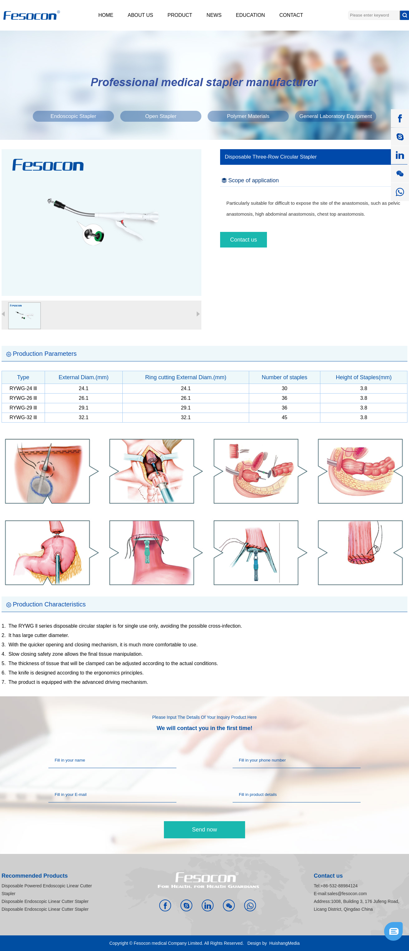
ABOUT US (140, 15)
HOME (105, 15)
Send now (204, 829)
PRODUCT (180, 15)
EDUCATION (250, 15)
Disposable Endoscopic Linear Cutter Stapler (45, 901)
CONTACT (291, 15)
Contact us (243, 240)
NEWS (214, 15)
